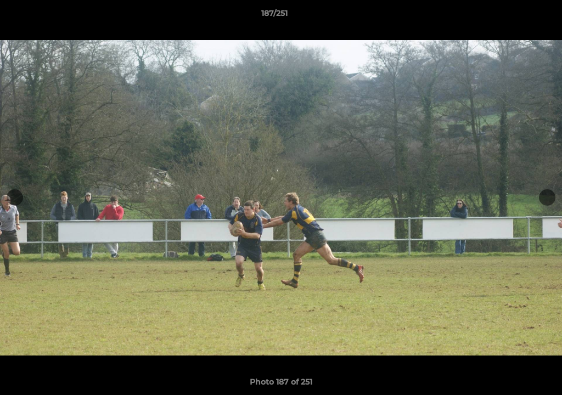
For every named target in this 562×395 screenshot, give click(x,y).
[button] (515, 16)
